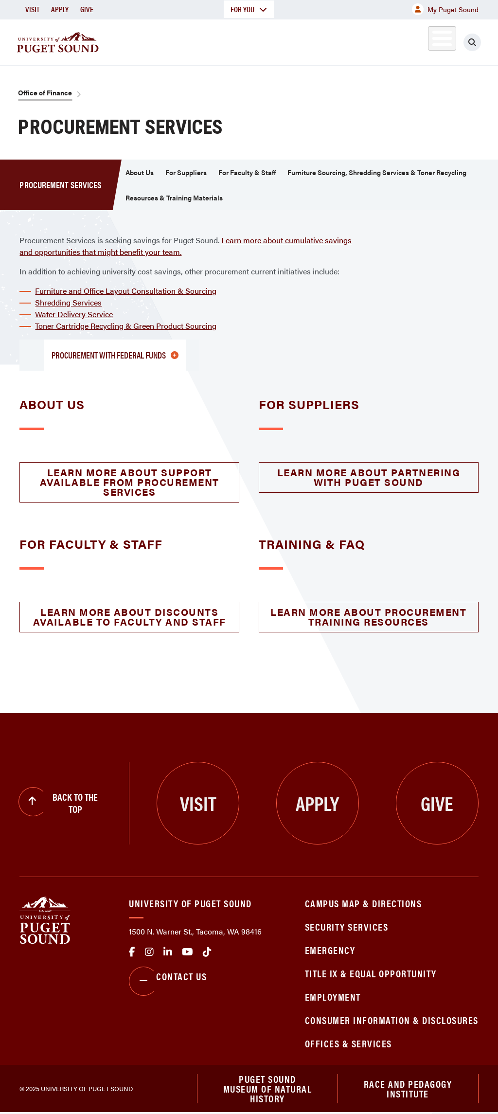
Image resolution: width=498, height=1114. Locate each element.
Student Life (319, 41)
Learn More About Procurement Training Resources (368, 617)
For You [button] (249, 9)
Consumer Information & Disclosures (392, 1020)
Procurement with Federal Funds (115, 355)
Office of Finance (45, 92)
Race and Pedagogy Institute (408, 1089)
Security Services (347, 926)
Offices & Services (348, 1043)
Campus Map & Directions (363, 903)
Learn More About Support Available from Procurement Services (129, 482)
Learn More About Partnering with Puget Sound (369, 477)
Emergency (330, 950)
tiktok (207, 952)
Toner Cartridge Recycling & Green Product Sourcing (125, 325)
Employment (333, 996)
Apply (60, 9)
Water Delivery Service (74, 314)
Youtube (187, 952)
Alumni (431, 41)
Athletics (386, 41)
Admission (251, 41)
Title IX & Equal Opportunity (371, 973)
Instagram (149, 952)
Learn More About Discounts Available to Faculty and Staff (129, 617)
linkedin (167, 952)
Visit (32, 9)
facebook (132, 952)
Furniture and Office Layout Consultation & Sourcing (125, 290)
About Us (139, 172)
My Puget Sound (445, 9)
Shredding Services (68, 302)
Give (86, 9)
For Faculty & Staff (247, 172)
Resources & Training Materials (174, 197)
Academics (186, 41)
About (129, 41)
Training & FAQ (312, 543)
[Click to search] (481, 42)
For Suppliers (186, 172)
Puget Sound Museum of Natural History (267, 1089)
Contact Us (168, 981)
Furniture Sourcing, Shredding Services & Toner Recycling (376, 172)
